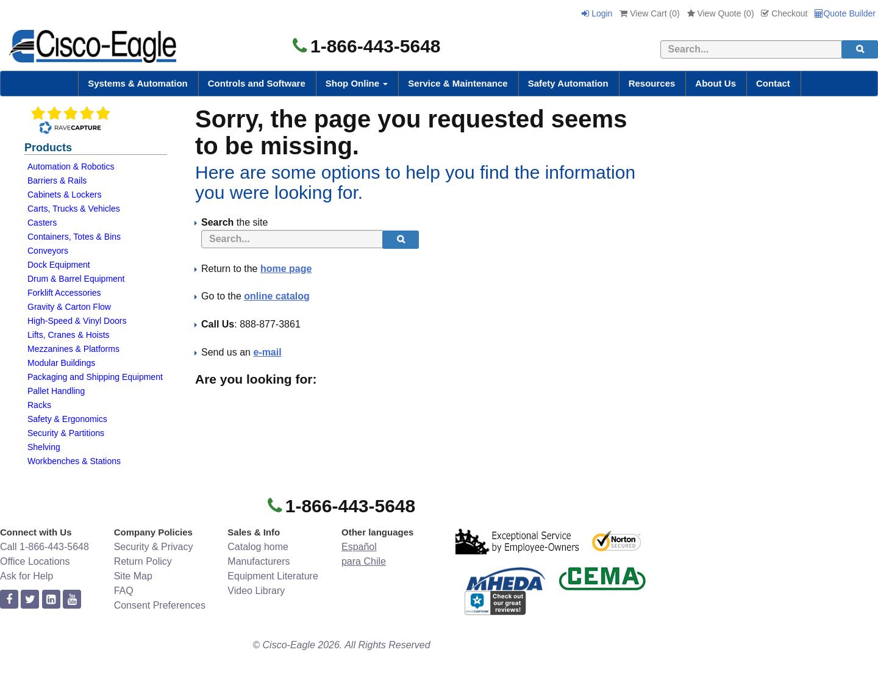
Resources (652, 83)
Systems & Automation (138, 83)
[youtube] (72, 600)
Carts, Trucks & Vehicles (73, 208)
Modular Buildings (61, 363)
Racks (39, 405)
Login (597, 13)
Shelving (43, 447)
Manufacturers (258, 561)
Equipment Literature (272, 576)
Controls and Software (256, 83)
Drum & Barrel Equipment (76, 279)
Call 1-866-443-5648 (44, 547)
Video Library (256, 590)
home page (286, 268)
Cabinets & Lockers (64, 194)
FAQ (124, 590)
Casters (42, 222)
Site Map (133, 576)
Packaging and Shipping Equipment (95, 377)
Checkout (784, 13)
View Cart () (649, 13)
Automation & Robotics (70, 166)
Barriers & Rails (57, 180)
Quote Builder (845, 13)
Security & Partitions (65, 433)
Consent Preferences (159, 605)
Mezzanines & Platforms (73, 349)
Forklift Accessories (64, 293)
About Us (715, 83)
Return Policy (143, 561)
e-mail (267, 352)
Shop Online (357, 83)
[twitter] (30, 600)
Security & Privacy (153, 547)
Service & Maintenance (457, 83)
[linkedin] (51, 600)
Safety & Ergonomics (67, 419)
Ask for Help (26, 576)
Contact (773, 83)
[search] (859, 49)
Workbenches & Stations (74, 461)
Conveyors (47, 251)
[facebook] (9, 600)
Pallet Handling (56, 391)
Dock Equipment (58, 265)
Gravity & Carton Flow (69, 307)
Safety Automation (568, 83)
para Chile (363, 561)
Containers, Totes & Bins (74, 237)
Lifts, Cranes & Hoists (68, 335)
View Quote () (720, 13)
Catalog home (257, 547)
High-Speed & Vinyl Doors (76, 321)
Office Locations (35, 561)
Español (359, 547)
